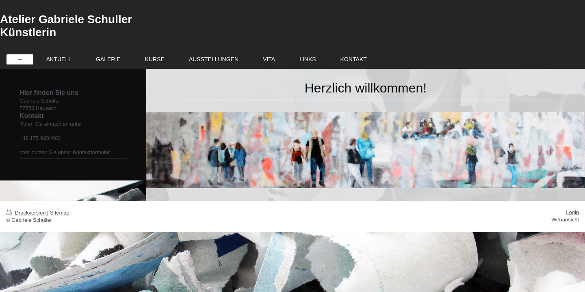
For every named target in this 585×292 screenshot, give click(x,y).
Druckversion (26, 213)
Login (572, 212)
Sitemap (59, 213)
